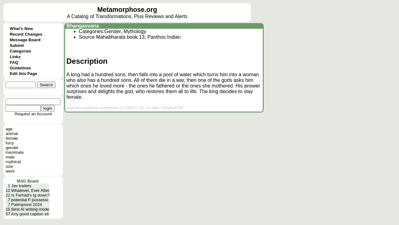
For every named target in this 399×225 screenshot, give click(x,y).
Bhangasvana (82, 25)
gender (12, 147)
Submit (17, 45)
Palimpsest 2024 (26, 204)
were (10, 171)
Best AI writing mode (30, 209)
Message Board (25, 40)
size (9, 166)
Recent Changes (26, 34)
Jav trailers (21, 185)
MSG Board (28, 181)
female (12, 138)
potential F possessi (29, 200)
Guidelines (20, 68)
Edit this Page (23, 73)
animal (12, 133)
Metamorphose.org (127, 9)
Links (15, 56)
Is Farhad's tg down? (30, 195)
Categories (20, 51)
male (10, 157)
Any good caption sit (30, 214)
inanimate (15, 152)
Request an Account (33, 114)
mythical (13, 161)
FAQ (14, 62)
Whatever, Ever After (30, 190)
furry (10, 143)
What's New (21, 28)
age (9, 129)
